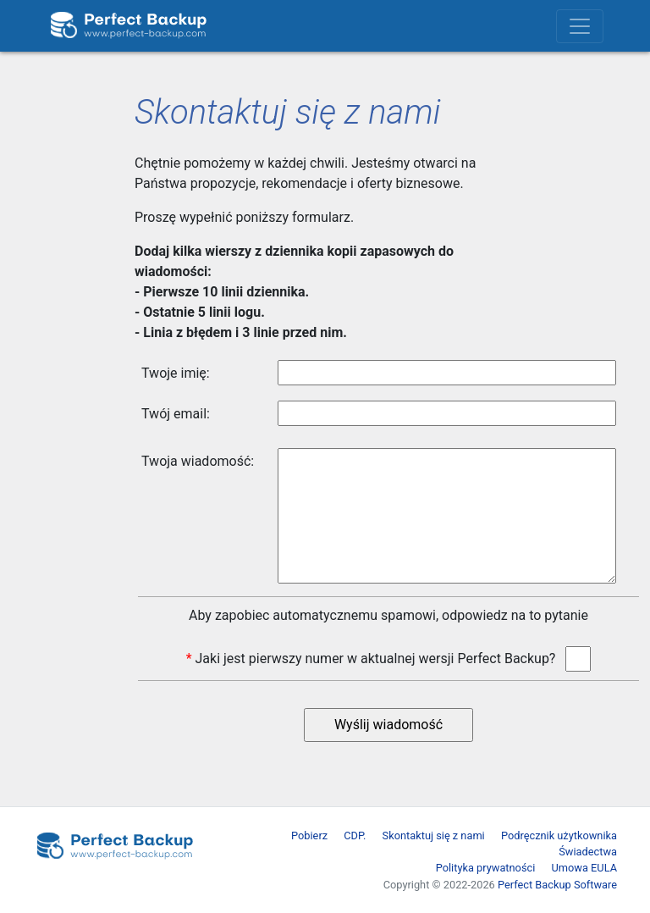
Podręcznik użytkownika (559, 835)
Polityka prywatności (486, 867)
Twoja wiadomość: (197, 461)
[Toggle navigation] (579, 26)
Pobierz (309, 835)
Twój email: (175, 414)
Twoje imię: (175, 373)
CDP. (355, 835)
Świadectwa (588, 851)
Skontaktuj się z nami (434, 835)
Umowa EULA (585, 867)
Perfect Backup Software (557, 884)
